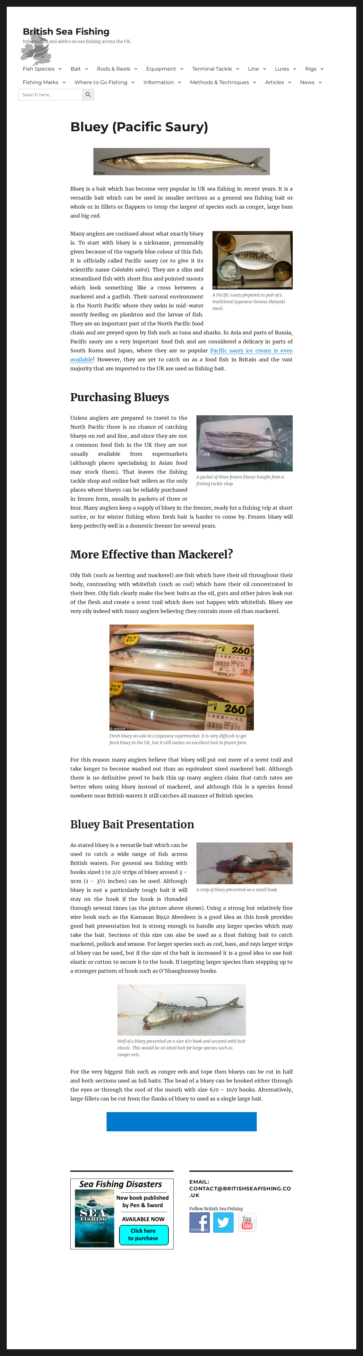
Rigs (310, 69)
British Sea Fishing (66, 31)
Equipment (161, 69)
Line (253, 69)
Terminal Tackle (212, 69)
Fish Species (39, 69)
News (307, 82)
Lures (282, 69)
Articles (274, 82)
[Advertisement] (183, 1122)
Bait (76, 69)
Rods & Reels (113, 69)
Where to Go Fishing (100, 82)
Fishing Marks (40, 82)
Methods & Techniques (219, 82)
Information (158, 82)
